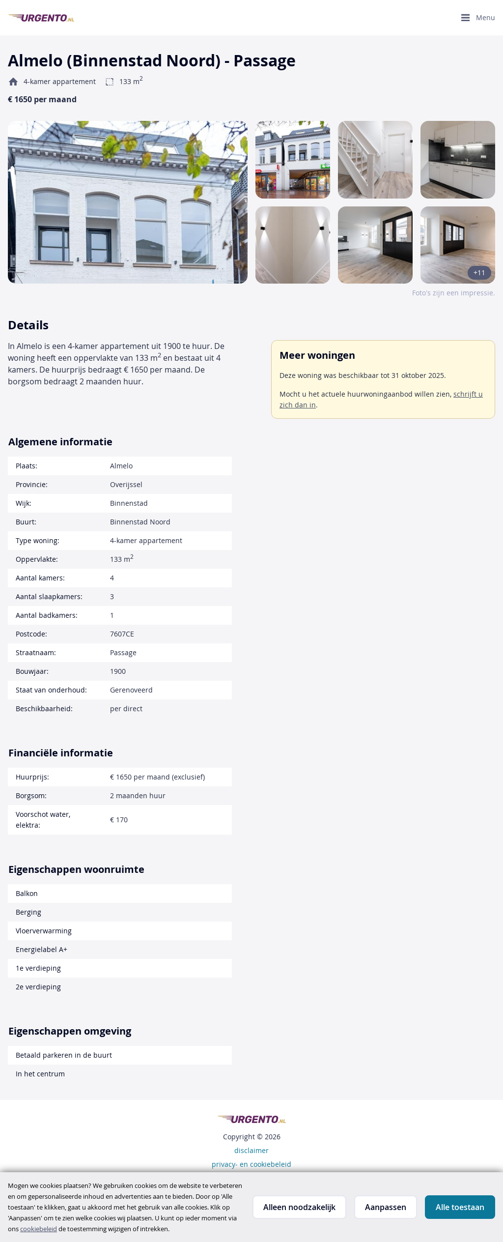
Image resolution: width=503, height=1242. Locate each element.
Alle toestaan (460, 1207)
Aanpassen (385, 1207)
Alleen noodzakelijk (299, 1207)
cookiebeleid (38, 1228)
